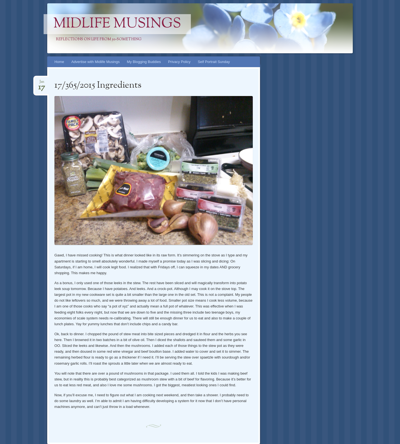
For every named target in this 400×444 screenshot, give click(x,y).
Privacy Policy (179, 62)
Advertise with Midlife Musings (95, 62)
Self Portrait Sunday (214, 62)
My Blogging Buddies (144, 62)
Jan (41, 83)
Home (59, 62)
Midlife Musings (117, 24)
